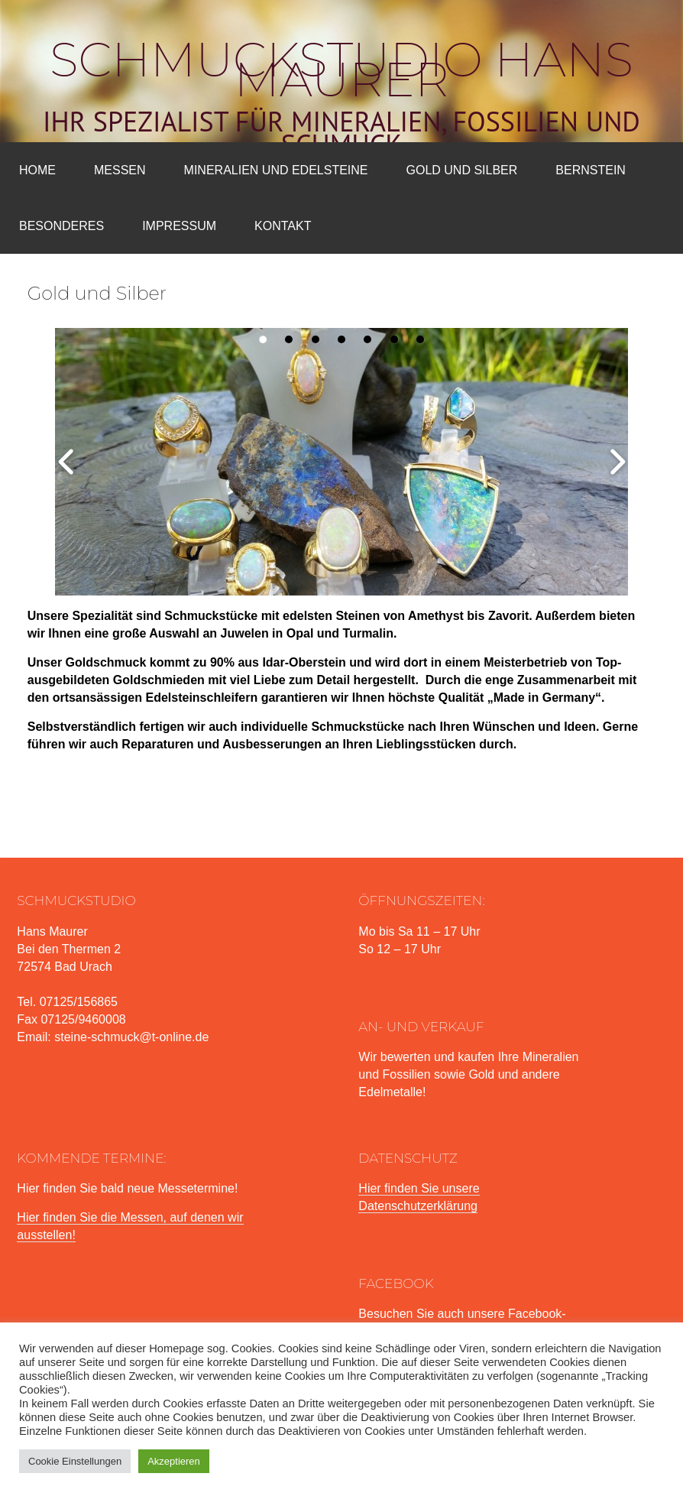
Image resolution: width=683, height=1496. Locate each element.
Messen (120, 170)
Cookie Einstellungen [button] (74, 1461)
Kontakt (282, 225)
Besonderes (61, 225)
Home (37, 170)
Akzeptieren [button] (173, 1461)
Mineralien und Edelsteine (276, 170)
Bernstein (590, 170)
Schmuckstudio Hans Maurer (341, 69)
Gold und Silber (462, 170)
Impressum (179, 225)
